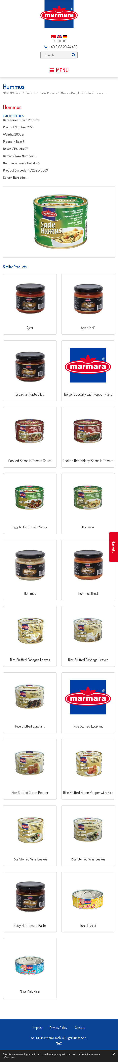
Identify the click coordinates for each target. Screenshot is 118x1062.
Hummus (100, 93)
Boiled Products (48, 93)
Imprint (37, 1027)
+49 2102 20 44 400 (61, 47)
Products (30, 93)
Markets (113, 547)
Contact (80, 1027)
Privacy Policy (58, 1027)
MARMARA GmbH (12, 93)
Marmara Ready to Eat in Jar (76, 93)
